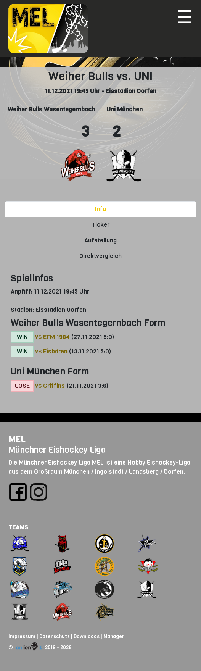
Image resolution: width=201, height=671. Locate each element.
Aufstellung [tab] (100, 240)
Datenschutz (54, 636)
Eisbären (55, 351)
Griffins (54, 386)
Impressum (21, 636)
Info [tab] (100, 209)
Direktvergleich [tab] (100, 256)
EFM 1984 (56, 337)
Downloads (87, 636)
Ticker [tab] (100, 225)
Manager (113, 636)
